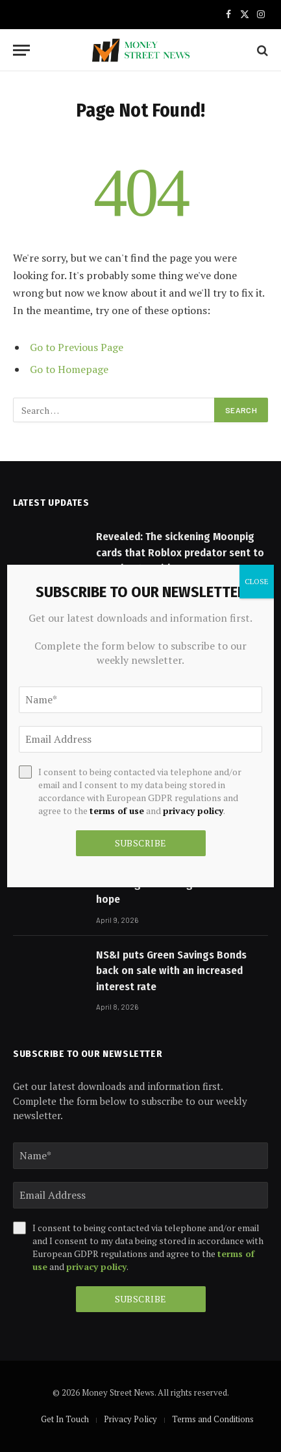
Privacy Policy (130, 1419)
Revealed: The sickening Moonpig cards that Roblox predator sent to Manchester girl (180, 552)
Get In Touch (65, 1419)
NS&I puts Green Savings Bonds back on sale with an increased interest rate (171, 970)
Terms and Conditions (213, 1419)
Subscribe (141, 1299)
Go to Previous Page (76, 347)
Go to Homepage (69, 369)
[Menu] (21, 50)
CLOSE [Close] (257, 581)
